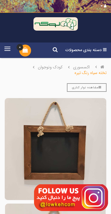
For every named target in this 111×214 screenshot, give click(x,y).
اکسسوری (81, 67)
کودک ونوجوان (50, 67)
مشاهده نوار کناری (87, 87)
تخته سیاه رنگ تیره (91, 73)
